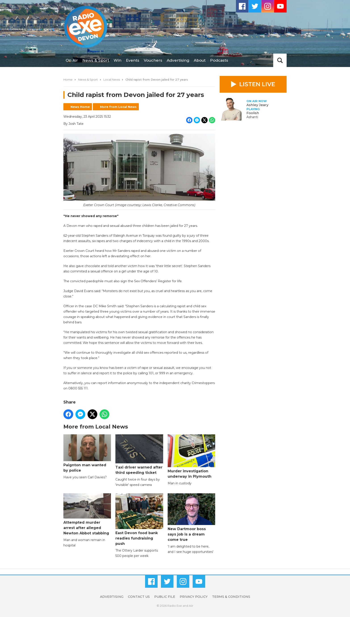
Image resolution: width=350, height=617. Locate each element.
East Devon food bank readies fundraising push (139, 519)
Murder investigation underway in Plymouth (191, 456)
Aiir (191, 605)
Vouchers (153, 60)
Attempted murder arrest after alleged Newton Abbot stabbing (87, 514)
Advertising (178, 60)
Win (117, 60)
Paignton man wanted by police (87, 453)
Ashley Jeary (257, 105)
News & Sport (95, 60)
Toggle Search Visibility (280, 60)
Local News (111, 79)
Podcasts (219, 60)
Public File (164, 597)
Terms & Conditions (231, 597)
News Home (80, 107)
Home (68, 79)
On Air (72, 60)
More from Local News (118, 107)
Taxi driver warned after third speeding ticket (139, 454)
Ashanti (252, 117)
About (200, 60)
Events (132, 60)
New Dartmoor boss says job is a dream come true (191, 517)
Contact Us (139, 597)
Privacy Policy (194, 597)
